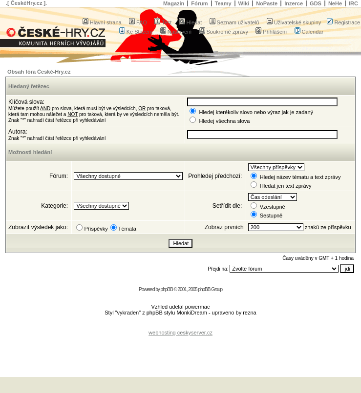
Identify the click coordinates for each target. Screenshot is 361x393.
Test (162, 22)
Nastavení (176, 32)
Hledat (190, 22)
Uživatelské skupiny (294, 22)
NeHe (335, 3)
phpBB (167, 289)
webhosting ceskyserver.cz (180, 332)
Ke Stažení (136, 32)
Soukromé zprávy (224, 32)
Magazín (173, 3)
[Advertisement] (180, 350)
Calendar (309, 32)
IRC (353, 3)
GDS (315, 3)
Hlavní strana (102, 22)
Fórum (199, 3)
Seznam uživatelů (234, 22)
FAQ (138, 22)
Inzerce (293, 3)
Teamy (223, 3)
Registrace (343, 22)
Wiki (244, 3)
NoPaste (266, 3)
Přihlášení (271, 32)
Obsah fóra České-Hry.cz (38, 72)
